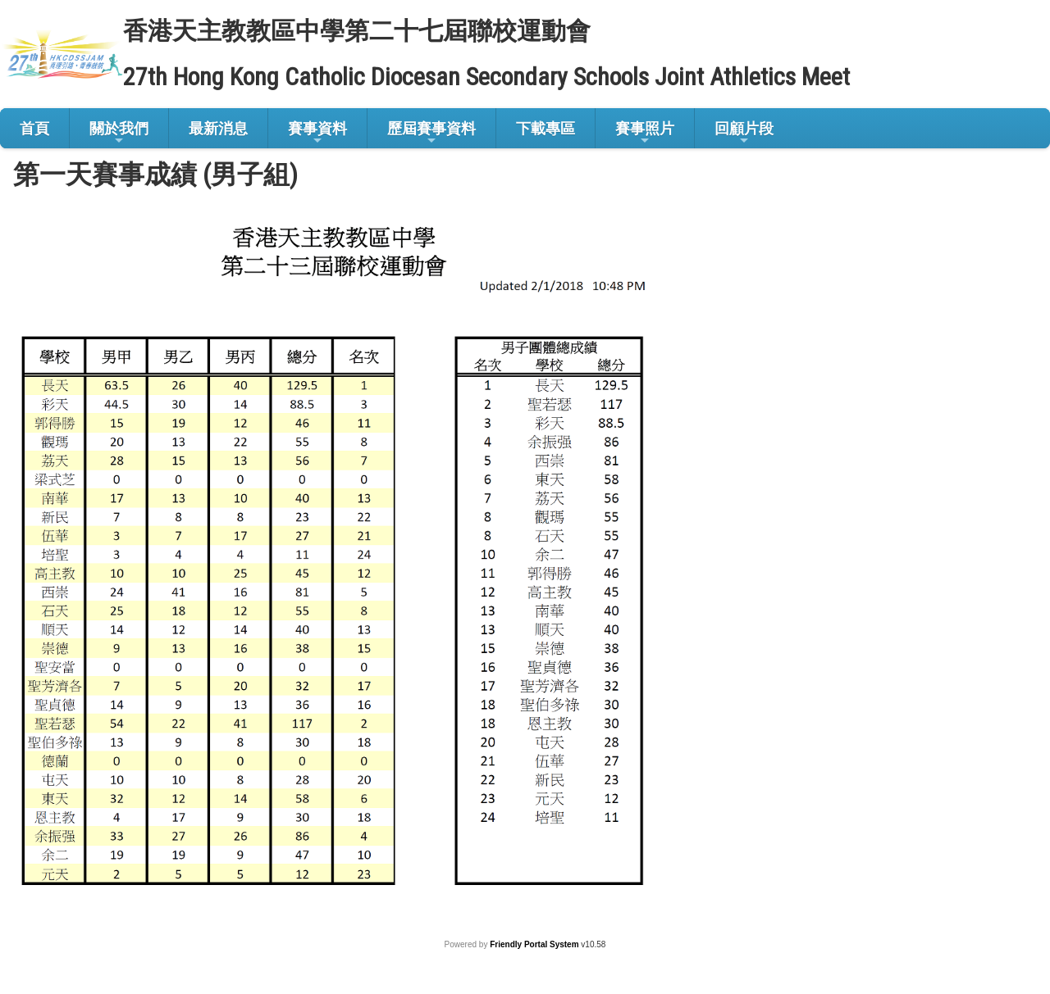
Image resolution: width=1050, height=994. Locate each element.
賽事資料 (317, 133)
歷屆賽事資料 (431, 133)
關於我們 (118, 133)
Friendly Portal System (535, 944)
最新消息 (218, 128)
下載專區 (545, 128)
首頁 (34, 128)
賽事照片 (644, 133)
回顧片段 (744, 133)
